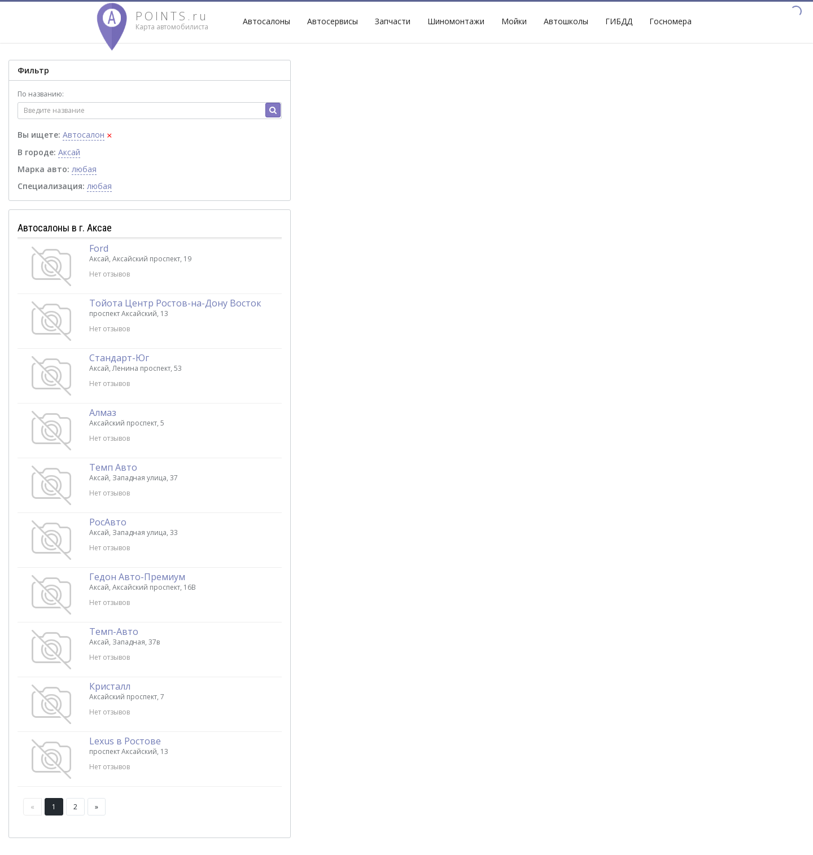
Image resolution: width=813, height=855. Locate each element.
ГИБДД (618, 21)
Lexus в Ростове (125, 741)
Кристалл (109, 686)
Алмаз (102, 412)
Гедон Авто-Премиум (137, 577)
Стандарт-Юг (119, 358)
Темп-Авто (113, 631)
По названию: (41, 94)
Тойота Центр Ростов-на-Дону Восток (175, 303)
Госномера (670, 21)
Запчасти (392, 21)
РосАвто (107, 522)
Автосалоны (266, 21)
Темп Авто (113, 467)
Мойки (514, 21)
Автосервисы (332, 21)
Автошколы (566, 21)
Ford (98, 248)
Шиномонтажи (455, 21)
